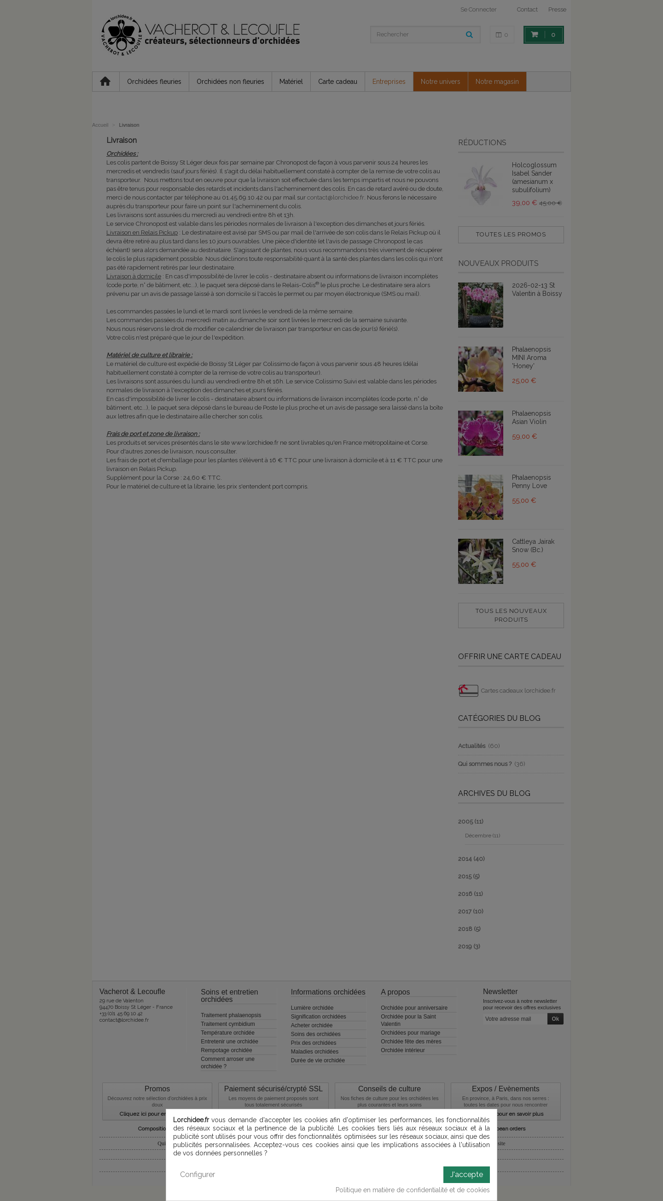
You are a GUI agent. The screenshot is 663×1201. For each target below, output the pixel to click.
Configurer (197, 1174)
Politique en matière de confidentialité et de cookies (413, 1190)
